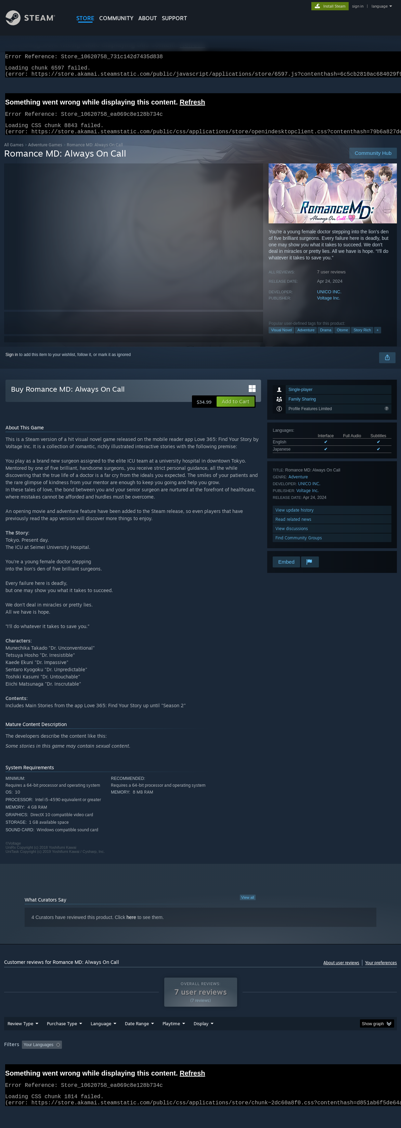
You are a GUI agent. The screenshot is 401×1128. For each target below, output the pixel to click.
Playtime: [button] (160, 1062)
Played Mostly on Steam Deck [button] (209, 1062)
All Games (14, 153)
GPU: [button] (325, 1062)
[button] (235, 409)
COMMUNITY (116, 18)
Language (101, 1041)
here (131, 925)
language (380, 6)
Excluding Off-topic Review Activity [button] (107, 1062)
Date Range (137, 1041)
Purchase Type (62, 1041)
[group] (200, 1063)
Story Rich (362, 338)
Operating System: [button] (267, 1062)
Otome (342, 338)
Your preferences (381, 970)
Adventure (305, 338)
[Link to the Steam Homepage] (35, 23)
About (147, 18)
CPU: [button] (302, 1062)
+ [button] (377, 338)
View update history (294, 518)
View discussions (291, 536)
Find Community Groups (298, 546)
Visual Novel (281, 338)
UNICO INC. (329, 300)
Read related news (293, 527)
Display (201, 1041)
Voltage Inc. (328, 306)
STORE (85, 18)
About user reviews (341, 970)
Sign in (11, 362)
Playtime (171, 1041)
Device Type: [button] (355, 1062)
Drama (325, 338)
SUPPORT (174, 18)
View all (247, 906)
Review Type (20, 1041)
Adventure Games (45, 153)
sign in (357, 6)
